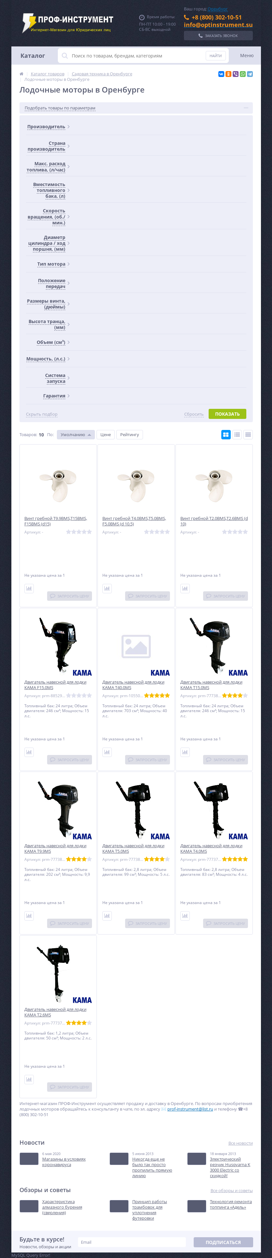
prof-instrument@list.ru (190, 1109)
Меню (247, 55)
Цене (105, 434)
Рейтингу (129, 434)
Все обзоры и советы (232, 1190)
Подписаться (223, 1242)
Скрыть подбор (42, 414)
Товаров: (28, 434)
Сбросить (194, 414)
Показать (227, 414)
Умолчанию (73, 434)
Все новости (240, 1143)
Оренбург (218, 9)
